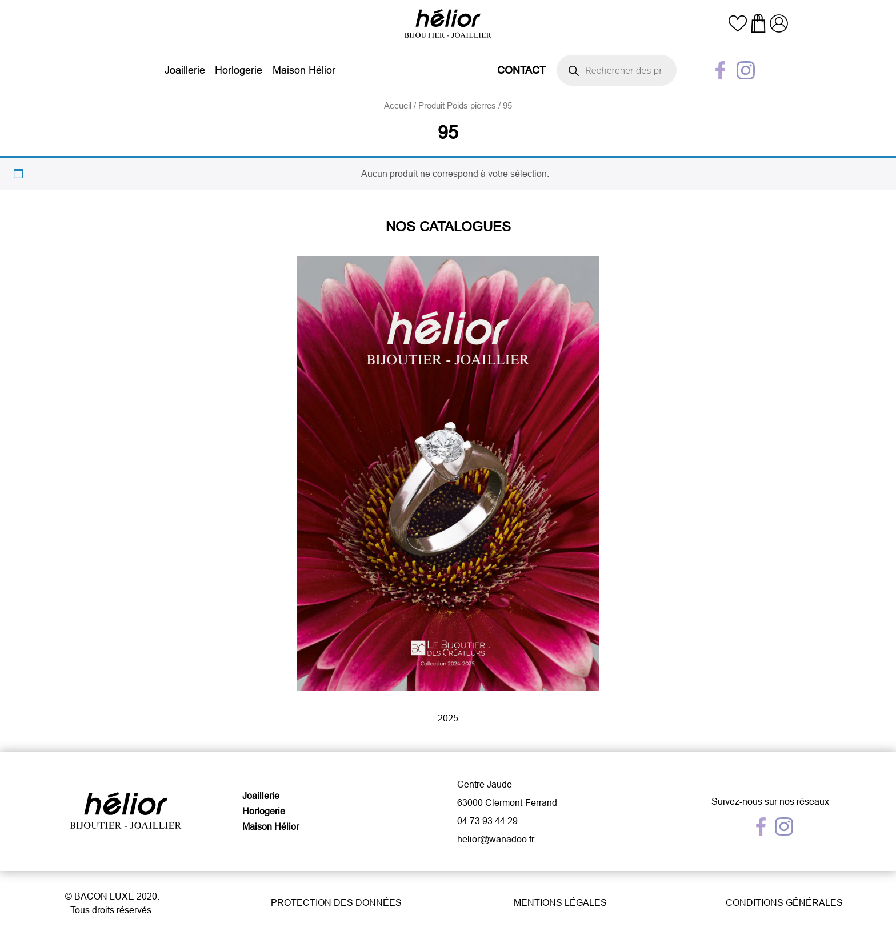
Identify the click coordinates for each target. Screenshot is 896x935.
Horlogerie (238, 70)
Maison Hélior (304, 70)
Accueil (397, 105)
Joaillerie (185, 70)
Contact (521, 70)
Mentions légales (560, 902)
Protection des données (336, 902)
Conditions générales (784, 902)
